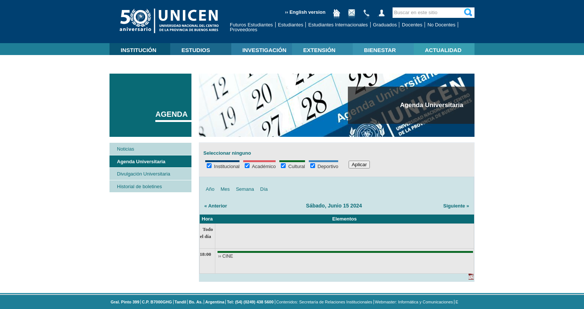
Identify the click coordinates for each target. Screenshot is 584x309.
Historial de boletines (139, 186)
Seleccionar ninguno (227, 153)
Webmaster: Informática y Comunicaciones (414, 302)
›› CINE (225, 256)
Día (264, 189)
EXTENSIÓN (319, 50)
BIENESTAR (380, 50)
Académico (260, 166)
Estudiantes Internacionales (338, 25)
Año (210, 189)
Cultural (293, 166)
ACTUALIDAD (443, 50)
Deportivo (324, 166)
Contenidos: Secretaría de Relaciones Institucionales (324, 302)
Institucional (223, 166)
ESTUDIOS (195, 50)
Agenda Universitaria (141, 161)
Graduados (385, 25)
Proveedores (243, 29)
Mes (225, 189)
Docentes (412, 25)
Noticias (125, 149)
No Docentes (442, 25)
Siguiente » (456, 206)
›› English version (305, 12)
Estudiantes (290, 25)
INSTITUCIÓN (138, 50)
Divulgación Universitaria (143, 174)
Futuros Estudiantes (251, 25)
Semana (245, 189)
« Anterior (215, 206)
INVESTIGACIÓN (264, 50)
